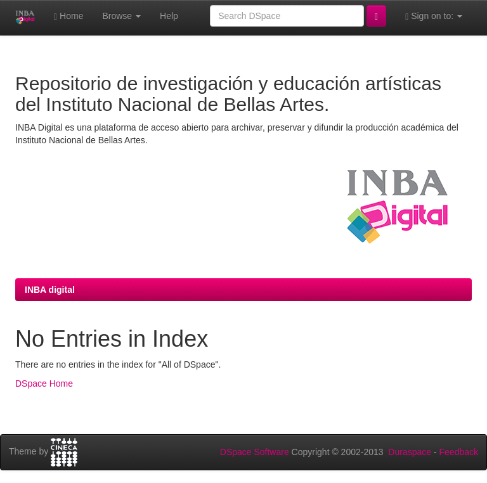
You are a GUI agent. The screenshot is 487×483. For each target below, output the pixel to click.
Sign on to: (433, 16)
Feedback (458, 452)
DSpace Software (254, 452)
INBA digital (50, 290)
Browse (121, 16)
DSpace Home (44, 383)
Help (169, 16)
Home (68, 16)
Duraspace (409, 452)
